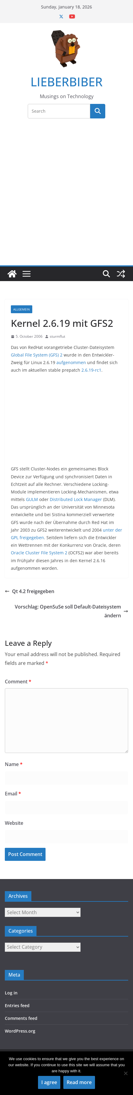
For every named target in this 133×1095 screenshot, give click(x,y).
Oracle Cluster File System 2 (39, 553)
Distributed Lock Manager (76, 499)
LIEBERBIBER (66, 81)
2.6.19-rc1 (91, 370)
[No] (125, 1073)
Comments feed (21, 1018)
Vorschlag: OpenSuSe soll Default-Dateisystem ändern (71, 611)
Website (14, 823)
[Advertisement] (66, 195)
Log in (11, 993)
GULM (32, 499)
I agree (49, 1082)
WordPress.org (20, 1031)
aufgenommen (71, 362)
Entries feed (17, 1005)
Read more (79, 1082)
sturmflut (57, 336)
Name (14, 764)
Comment (18, 681)
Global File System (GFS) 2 (36, 355)
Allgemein (21, 309)
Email (13, 793)
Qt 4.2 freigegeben (29, 591)
